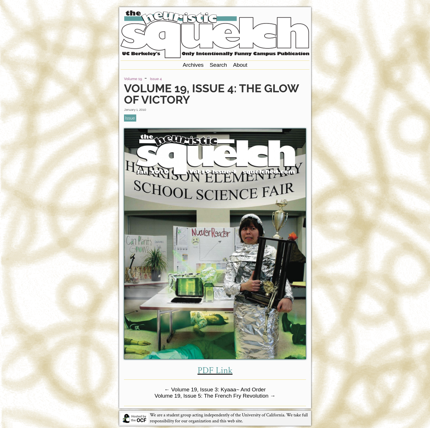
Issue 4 (156, 79)
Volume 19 (133, 79)
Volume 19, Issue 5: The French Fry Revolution (214, 396)
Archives (193, 65)
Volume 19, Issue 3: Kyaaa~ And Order (215, 389)
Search (218, 65)
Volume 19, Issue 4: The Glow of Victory (211, 94)
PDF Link (214, 370)
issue (130, 118)
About (240, 65)
